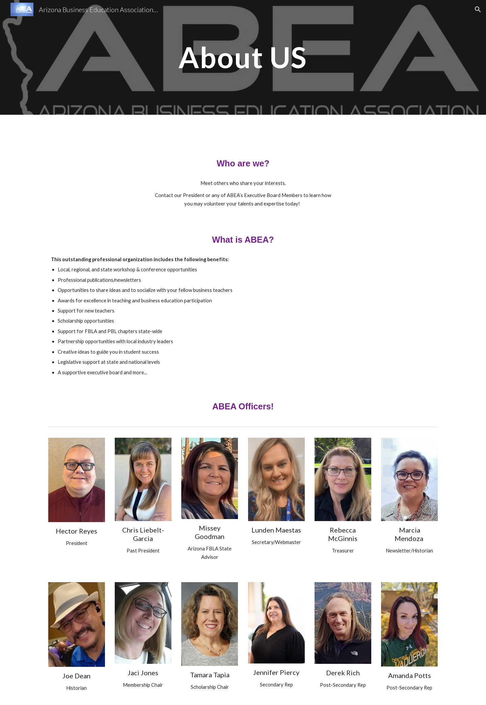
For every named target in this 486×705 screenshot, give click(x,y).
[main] (243, 57)
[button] (478, 9)
